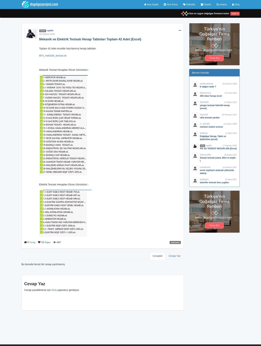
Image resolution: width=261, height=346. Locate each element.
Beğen (48, 242)
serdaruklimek (206, 83)
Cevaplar (158, 255)
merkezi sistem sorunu (211, 127)
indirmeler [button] (175, 242)
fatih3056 (204, 102)
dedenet (204, 133)
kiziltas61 (204, 179)
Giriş (236, 4)
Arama (221, 4)
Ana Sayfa (151, 4)
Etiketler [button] (189, 4)
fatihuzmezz (205, 93)
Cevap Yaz (174, 255)
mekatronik (205, 167)
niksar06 (204, 114)
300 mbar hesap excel (211, 96)
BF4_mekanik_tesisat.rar (53, 55)
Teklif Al (235, 13)
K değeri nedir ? (208, 86)
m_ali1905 (205, 124)
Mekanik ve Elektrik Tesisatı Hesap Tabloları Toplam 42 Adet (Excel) (90, 39)
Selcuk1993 (205, 155)
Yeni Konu (171, 4)
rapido (50, 30)
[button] (180, 30)
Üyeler (206, 4)
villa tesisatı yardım (210, 117)
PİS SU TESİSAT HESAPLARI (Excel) (218, 148)
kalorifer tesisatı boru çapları (214, 182)
